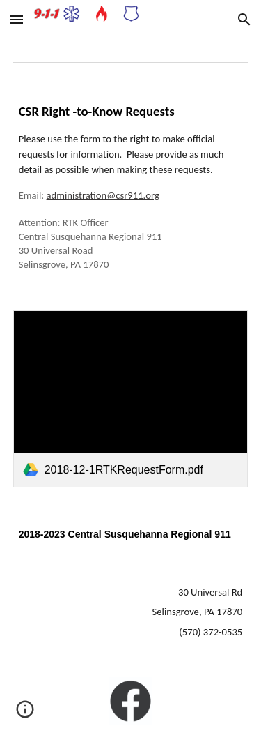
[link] (130, 398)
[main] (130, 187)
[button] (16, 19)
